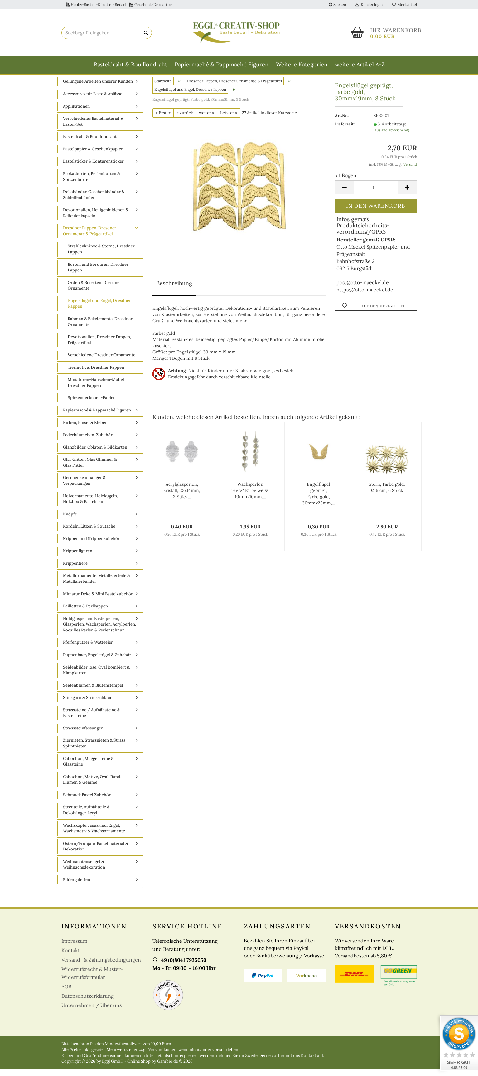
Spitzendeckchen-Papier (91, 404)
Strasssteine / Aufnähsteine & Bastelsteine (91, 719)
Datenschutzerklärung (87, 1003)
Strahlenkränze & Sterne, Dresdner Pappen (101, 256)
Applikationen (76, 113)
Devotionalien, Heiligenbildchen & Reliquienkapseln (95, 220)
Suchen (337, 4)
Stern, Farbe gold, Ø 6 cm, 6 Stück (387, 494)
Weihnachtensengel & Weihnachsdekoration (84, 871)
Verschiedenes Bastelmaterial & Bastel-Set (93, 128)
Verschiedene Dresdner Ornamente (101, 362)
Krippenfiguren (77, 558)
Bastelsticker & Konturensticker (93, 168)
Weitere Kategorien (301, 64)
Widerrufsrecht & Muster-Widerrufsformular (92, 980)
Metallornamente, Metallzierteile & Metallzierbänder (96, 585)
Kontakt (70, 957)
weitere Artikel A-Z (360, 64)
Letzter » (228, 119)
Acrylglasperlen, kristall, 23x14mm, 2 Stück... (181, 498)
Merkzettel (404, 4)
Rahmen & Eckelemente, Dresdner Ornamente (100, 328)
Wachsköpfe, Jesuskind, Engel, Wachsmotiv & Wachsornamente (94, 835)
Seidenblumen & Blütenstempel (93, 692)
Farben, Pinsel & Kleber (85, 429)
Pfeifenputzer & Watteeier (88, 649)
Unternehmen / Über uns (91, 1012)
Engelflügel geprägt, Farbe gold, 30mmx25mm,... (318, 501)
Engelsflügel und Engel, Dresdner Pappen (99, 310)
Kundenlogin (369, 4)
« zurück (184, 119)
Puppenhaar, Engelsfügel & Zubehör (97, 662)
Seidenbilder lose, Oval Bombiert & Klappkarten (96, 677)
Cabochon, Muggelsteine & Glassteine (88, 768)
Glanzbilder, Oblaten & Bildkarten (95, 454)
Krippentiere (75, 570)
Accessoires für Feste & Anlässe (92, 101)
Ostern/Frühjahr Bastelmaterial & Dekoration (95, 853)
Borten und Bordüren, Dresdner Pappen (98, 274)
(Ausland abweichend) (391, 137)
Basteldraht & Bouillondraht (130, 64)
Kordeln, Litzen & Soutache (89, 533)
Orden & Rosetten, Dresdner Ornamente (94, 292)
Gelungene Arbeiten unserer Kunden (98, 88)
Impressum (74, 948)
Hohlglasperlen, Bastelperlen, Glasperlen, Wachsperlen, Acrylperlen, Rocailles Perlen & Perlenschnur (99, 631)
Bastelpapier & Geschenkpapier (93, 155)
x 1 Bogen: (346, 182)
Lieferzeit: (345, 131)
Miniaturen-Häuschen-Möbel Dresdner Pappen (96, 389)
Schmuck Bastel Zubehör (87, 801)
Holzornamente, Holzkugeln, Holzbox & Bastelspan (90, 505)
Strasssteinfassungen (83, 735)
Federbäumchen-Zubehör (88, 442)
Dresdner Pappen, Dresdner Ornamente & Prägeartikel (89, 238)
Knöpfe (70, 520)
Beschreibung (174, 290)
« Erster (163, 119)
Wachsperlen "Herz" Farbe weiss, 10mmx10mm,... (250, 498)
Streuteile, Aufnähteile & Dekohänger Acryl (86, 817)
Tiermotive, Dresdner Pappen (96, 374)
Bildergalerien (76, 886)
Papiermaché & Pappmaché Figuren (221, 64)
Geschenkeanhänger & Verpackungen (84, 487)
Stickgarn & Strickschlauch (89, 704)
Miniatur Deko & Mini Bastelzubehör (98, 600)
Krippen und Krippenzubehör (91, 545)
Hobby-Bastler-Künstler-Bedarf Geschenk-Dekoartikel (119, 4)
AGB (66, 994)
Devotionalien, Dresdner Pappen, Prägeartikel (99, 347)
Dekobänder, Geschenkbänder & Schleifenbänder (93, 201)
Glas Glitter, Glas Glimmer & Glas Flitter (90, 469)
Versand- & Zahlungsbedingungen (101, 967)
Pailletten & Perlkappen (85, 613)
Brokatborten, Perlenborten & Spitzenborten (91, 183)
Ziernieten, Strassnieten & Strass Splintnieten (94, 750)
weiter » (206, 119)
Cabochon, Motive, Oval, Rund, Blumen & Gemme (92, 786)
